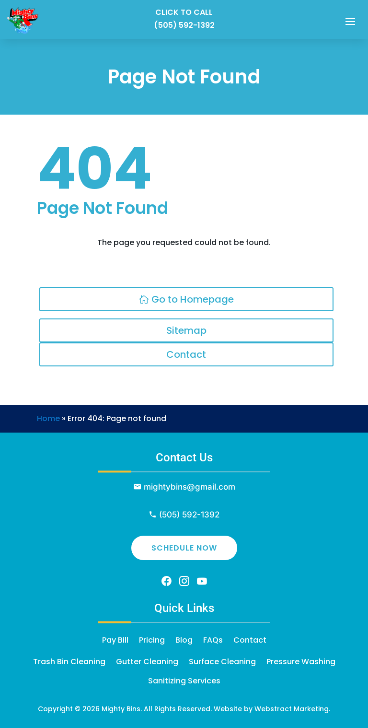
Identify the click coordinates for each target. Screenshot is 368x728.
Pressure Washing (300, 661)
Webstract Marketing (291, 709)
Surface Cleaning (222, 661)
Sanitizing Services (184, 680)
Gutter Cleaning (147, 661)
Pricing (152, 640)
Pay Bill (115, 640)
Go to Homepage (192, 299)
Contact (186, 354)
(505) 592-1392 (184, 25)
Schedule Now (184, 547)
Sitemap (186, 330)
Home (48, 418)
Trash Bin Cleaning (69, 661)
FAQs (213, 640)
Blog (184, 640)
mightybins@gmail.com (189, 487)
